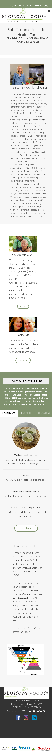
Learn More (26, 528)
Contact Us (23, 360)
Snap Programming (37, 710)
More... (23, 306)
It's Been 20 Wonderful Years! (28, 87)
